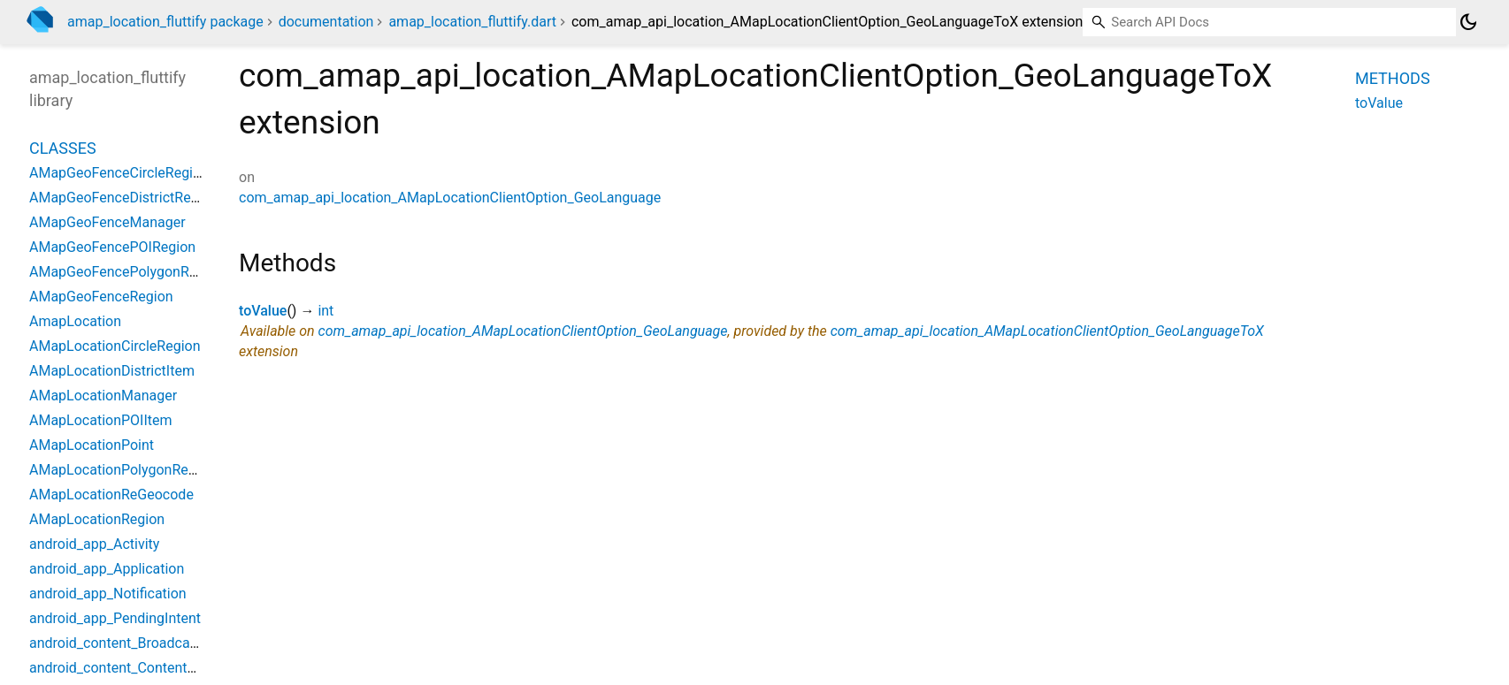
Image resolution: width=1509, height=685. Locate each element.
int (325, 310)
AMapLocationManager (103, 395)
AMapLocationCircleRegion (115, 346)
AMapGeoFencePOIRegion (112, 247)
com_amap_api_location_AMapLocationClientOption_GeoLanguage (450, 197)
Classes (62, 148)
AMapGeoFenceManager (107, 222)
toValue (263, 310)
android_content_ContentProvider (134, 667)
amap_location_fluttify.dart (472, 21)
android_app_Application (106, 568)
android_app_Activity (94, 544)
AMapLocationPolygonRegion (122, 469)
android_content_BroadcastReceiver (142, 643)
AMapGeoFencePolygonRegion (126, 271)
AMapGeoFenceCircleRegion (119, 172)
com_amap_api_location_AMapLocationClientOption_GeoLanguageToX (1047, 331)
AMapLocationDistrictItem (112, 370)
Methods (1392, 78)
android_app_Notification (108, 593)
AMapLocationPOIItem (100, 420)
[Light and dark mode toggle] (1468, 22)
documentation (326, 21)
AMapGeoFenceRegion (101, 296)
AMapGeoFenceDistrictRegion (123, 197)
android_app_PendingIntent (115, 618)
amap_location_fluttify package (165, 21)
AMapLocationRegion (97, 519)
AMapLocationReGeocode (111, 494)
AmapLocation (75, 321)
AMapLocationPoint (91, 445)
